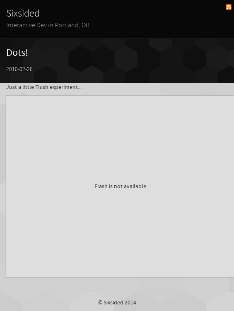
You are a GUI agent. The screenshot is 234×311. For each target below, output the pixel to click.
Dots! (17, 53)
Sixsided (23, 13)
